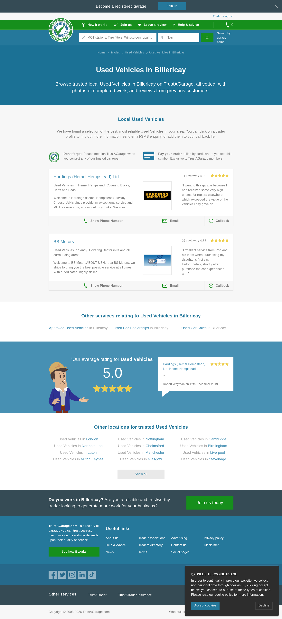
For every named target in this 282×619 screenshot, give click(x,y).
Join (172, 6)
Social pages (180, 552)
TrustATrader (97, 595)
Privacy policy (214, 538)
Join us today (210, 502)
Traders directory (150, 545)
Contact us (178, 545)
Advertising (179, 538)
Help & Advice (116, 545)
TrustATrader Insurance (135, 595)
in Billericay (78, 328)
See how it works (73, 551)
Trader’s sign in (223, 16)
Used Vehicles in (78, 439)
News (110, 552)
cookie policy (224, 594)
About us (112, 538)
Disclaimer (211, 545)
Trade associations (151, 538)
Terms (142, 552)
